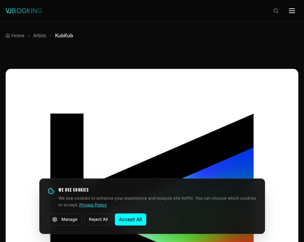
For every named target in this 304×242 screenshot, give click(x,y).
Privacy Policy (93, 204)
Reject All (98, 219)
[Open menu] (292, 10)
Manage (65, 219)
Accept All (130, 219)
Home (15, 35)
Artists (39, 35)
